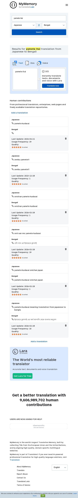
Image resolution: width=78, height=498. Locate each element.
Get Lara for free (22, 376)
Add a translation (19, 113)
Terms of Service (23, 485)
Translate (20, 470)
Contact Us (21, 478)
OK (43, 496)
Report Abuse (22, 474)
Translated (23, 481)
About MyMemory (24, 467)
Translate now (53, 86)
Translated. (15, 460)
